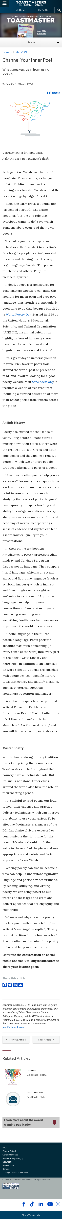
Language (7, 52)
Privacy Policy (8, 1151)
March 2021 (21, 52)
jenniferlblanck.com (13, 1027)
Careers (5, 1169)
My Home (20, 10)
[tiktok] (50, 93)
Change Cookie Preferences (15, 1173)
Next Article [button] (46, 1039)
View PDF (41, 33)
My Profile (43, 10)
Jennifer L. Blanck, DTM (19, 84)
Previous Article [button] (16, 1039)
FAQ (4, 1148)
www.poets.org (42, 382)
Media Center (8, 1165)
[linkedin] (53, 93)
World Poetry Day (18, 314)
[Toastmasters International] (31, 3)
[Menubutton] (4, 3)
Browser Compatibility (11, 1158)
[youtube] (55, 93)
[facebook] (47, 93)
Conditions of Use (10, 1155)
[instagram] (59, 93)
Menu (31, 42)
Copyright (6, 1162)
